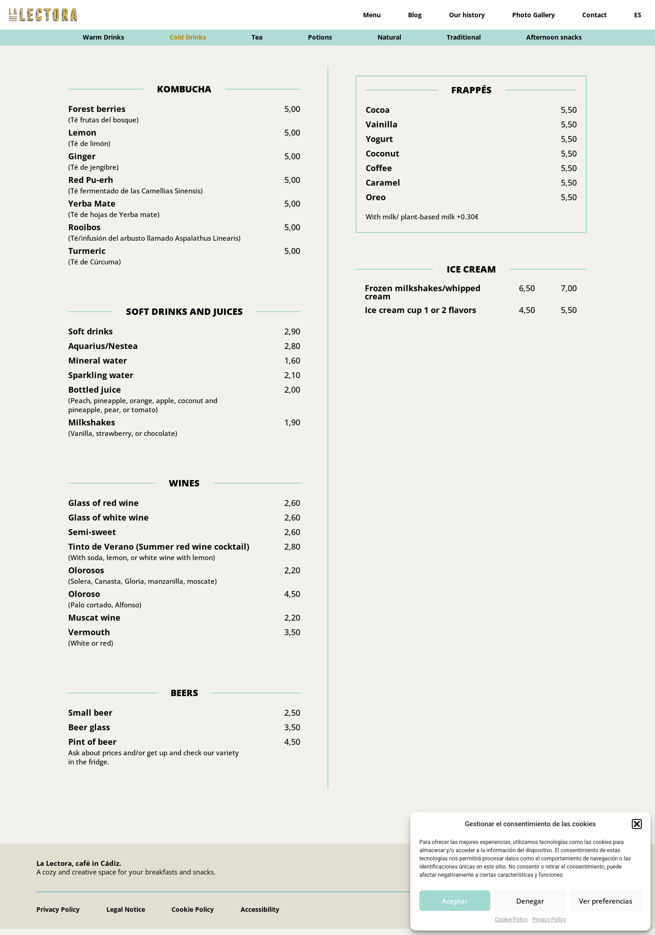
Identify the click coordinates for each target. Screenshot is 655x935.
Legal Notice (126, 915)
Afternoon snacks (554, 37)
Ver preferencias (605, 900)
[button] (636, 824)
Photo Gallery (533, 14)
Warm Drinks (103, 37)
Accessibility (261, 915)
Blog (415, 14)
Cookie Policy (511, 919)
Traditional (464, 37)
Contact (594, 14)
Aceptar (455, 900)
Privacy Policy (549, 919)
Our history (467, 14)
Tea (257, 37)
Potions (320, 37)
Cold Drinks (188, 37)
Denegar (530, 900)
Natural (389, 37)
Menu (372, 14)
